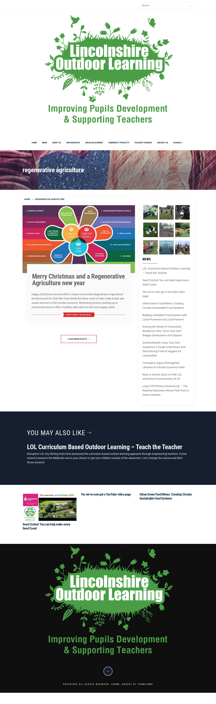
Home (34, 142)
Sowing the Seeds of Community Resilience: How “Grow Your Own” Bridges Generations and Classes (162, 331)
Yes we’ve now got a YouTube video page (163, 294)
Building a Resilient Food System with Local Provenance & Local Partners (164, 317)
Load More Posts (79, 339)
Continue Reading (79, 315)
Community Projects (118, 142)
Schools (178, 142)
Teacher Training (143, 142)
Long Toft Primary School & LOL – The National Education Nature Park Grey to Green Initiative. (165, 390)
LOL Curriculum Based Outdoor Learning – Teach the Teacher (166, 270)
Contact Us (162, 142)
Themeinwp (145, 684)
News (44, 142)
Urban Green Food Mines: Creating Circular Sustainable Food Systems (163, 305)
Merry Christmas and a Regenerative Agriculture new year (78, 279)
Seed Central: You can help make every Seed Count (165, 282)
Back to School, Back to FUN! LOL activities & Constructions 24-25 (162, 376)
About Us (56, 142)
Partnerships (73, 142)
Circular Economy (94, 142)
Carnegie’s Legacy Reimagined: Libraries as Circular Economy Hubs (163, 365)
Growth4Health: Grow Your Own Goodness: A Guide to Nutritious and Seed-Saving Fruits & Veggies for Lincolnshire (163, 349)
